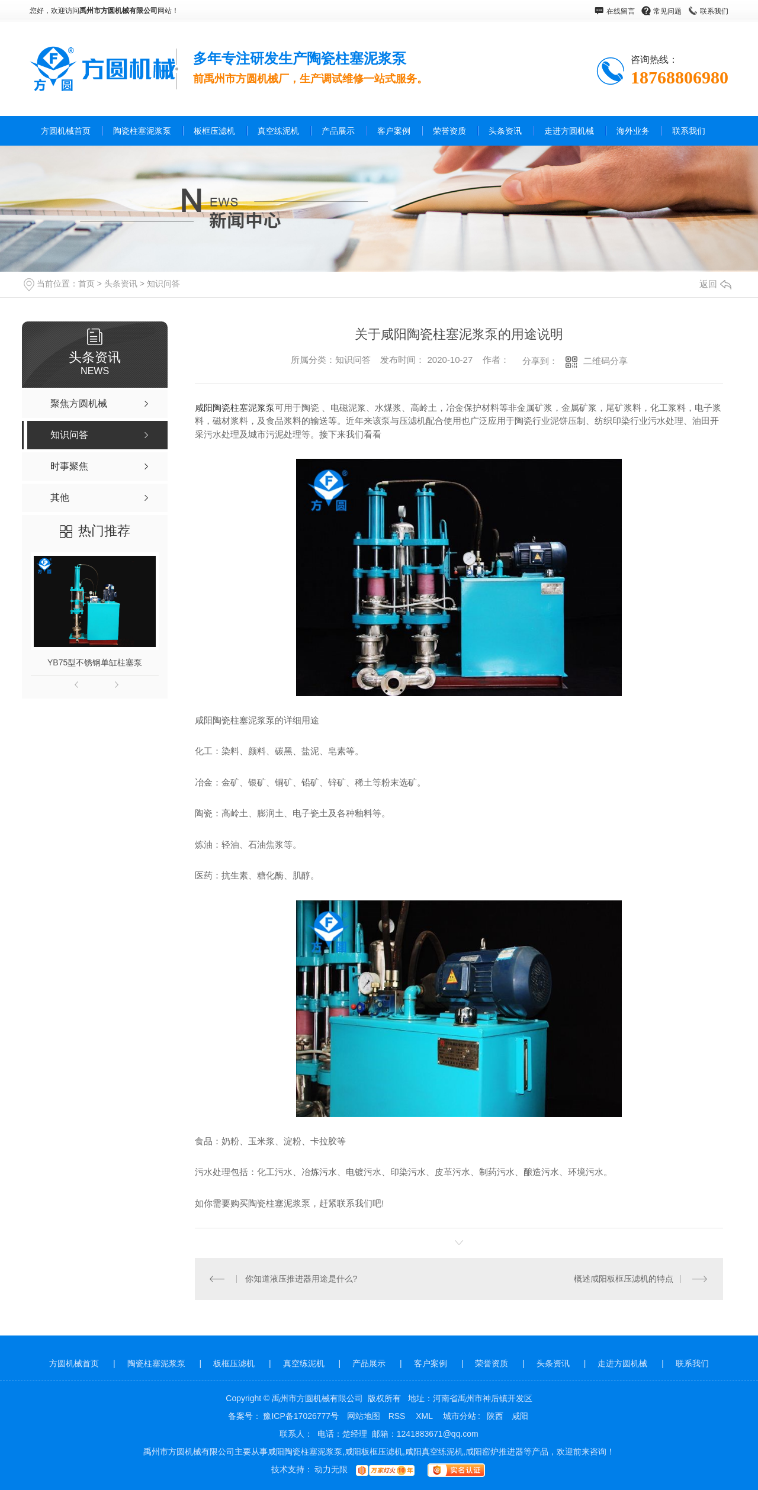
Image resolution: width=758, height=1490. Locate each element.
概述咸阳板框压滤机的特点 (623, 1278)
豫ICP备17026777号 (301, 1416)
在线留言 (620, 11)
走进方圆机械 (569, 131)
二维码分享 (605, 361)
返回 (715, 284)
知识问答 (163, 283)
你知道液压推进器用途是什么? (301, 1278)
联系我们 (714, 11)
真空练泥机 (278, 131)
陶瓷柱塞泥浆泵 (142, 131)
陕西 (495, 1416)
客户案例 (393, 131)
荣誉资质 (449, 131)
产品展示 (338, 131)
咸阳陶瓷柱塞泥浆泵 (235, 408)
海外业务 (633, 131)
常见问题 (667, 11)
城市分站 (459, 1416)
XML (425, 1416)
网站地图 (363, 1416)
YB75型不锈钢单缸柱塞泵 (94, 662)
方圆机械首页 (66, 131)
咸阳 (520, 1416)
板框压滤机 (214, 131)
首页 (86, 283)
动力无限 (331, 1469)
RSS (398, 1416)
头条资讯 (505, 131)
